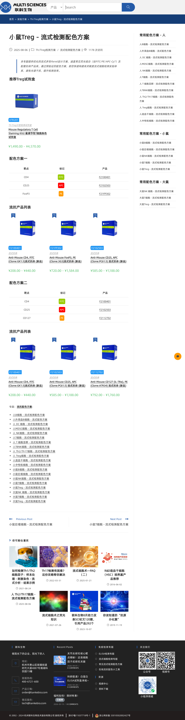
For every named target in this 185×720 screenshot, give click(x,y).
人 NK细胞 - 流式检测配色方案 (30, 433)
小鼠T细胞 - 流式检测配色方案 (30, 483)
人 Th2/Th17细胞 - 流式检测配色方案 (34, 451)
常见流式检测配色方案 (110, 664)
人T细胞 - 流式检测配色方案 (28, 437)
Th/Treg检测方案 (46, 50)
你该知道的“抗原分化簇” (114, 617)
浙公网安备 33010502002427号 (112, 715)
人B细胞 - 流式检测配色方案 (29, 415)
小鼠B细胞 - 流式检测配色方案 (30, 469)
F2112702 (105, 318)
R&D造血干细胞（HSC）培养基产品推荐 (114, 575)
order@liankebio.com (35, 692)
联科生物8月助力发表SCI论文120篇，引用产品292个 (84, 619)
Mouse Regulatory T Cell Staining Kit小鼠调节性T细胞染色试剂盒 (27, 133)
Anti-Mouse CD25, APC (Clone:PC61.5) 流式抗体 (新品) (108, 259)
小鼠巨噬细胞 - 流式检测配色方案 (32, 474)
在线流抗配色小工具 (109, 669)
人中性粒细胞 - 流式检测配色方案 (32, 465)
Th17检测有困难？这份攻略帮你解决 (54, 573)
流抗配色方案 (24, 407)
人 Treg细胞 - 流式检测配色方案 (31, 456)
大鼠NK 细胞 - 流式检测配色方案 (31, 492)
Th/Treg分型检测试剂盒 (20, 125)
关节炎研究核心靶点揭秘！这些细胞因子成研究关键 (77, 657)
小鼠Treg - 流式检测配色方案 (29, 487)
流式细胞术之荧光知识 (53, 617)
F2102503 (104, 185)
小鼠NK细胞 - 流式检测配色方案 (31, 478)
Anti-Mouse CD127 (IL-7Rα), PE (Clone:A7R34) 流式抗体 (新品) (109, 383)
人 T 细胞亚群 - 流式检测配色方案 (32, 442)
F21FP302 (104, 194)
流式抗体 (12, 253)
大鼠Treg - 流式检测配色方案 (29, 501)
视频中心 (103, 683)
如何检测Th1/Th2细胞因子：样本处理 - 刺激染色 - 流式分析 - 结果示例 (23, 577)
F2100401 (104, 177)
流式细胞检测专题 (108, 658)
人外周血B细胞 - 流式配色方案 (30, 419)
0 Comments (73, 668)
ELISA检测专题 (106, 653)
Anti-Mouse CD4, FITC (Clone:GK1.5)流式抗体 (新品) (25, 259)
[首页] (11, 19)
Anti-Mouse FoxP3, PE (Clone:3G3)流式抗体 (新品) (65, 259)
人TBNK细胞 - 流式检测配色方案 (31, 447)
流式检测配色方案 (70, 50)
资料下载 (103, 688)
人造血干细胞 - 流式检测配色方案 (32, 460)
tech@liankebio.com (34, 703)
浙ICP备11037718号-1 (79, 715)
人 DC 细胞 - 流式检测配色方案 (30, 424)
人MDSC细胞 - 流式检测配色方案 (31, 428)
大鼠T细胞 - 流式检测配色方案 (30, 497)
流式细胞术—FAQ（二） (84, 573)
